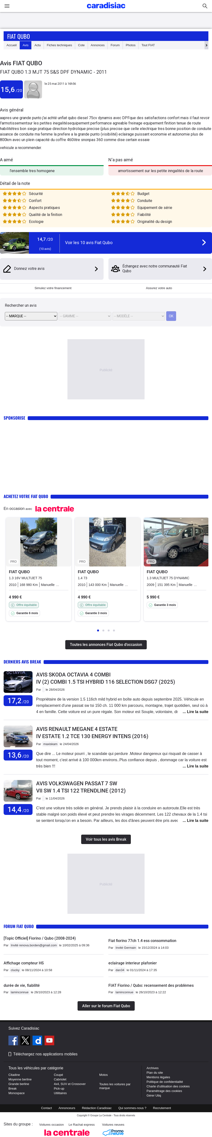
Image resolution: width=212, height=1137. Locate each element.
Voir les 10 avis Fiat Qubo (89, 242)
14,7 (45, 239)
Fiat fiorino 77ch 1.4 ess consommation (142, 940)
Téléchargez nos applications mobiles (45, 1054)
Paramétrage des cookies (164, 1091)
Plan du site (154, 1072)
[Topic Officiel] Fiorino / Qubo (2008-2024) (40, 938)
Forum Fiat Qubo (19, 926)
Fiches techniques (59, 45)
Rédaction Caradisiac (97, 1108)
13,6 (18, 755)
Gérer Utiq (153, 1095)
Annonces (98, 45)
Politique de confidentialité (164, 1082)
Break (12, 1088)
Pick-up (59, 1088)
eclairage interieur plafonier (132, 963)
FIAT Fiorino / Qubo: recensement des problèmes (151, 985)
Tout (148, 45)
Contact (46, 1108)
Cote (81, 45)
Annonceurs (67, 1108)
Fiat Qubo (18, 36)
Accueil (12, 45)
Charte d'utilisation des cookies (168, 1086)
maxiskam (50, 744)
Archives (152, 1068)
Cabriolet (60, 1079)
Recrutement (162, 1108)
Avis (25, 45)
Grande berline (18, 1084)
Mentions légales (158, 1077)
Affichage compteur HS (24, 963)
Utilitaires (60, 1093)
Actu (37, 45)
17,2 (18, 700)
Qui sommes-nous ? (132, 1108)
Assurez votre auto (159, 288)
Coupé (58, 1075)
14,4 (18, 809)
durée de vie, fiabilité (22, 985)
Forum (115, 45)
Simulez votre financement (52, 288)
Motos (103, 1075)
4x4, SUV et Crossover (70, 1084)
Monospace (16, 1093)
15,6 (11, 89)
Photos (130, 45)
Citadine (14, 1075)
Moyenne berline (20, 1079)
